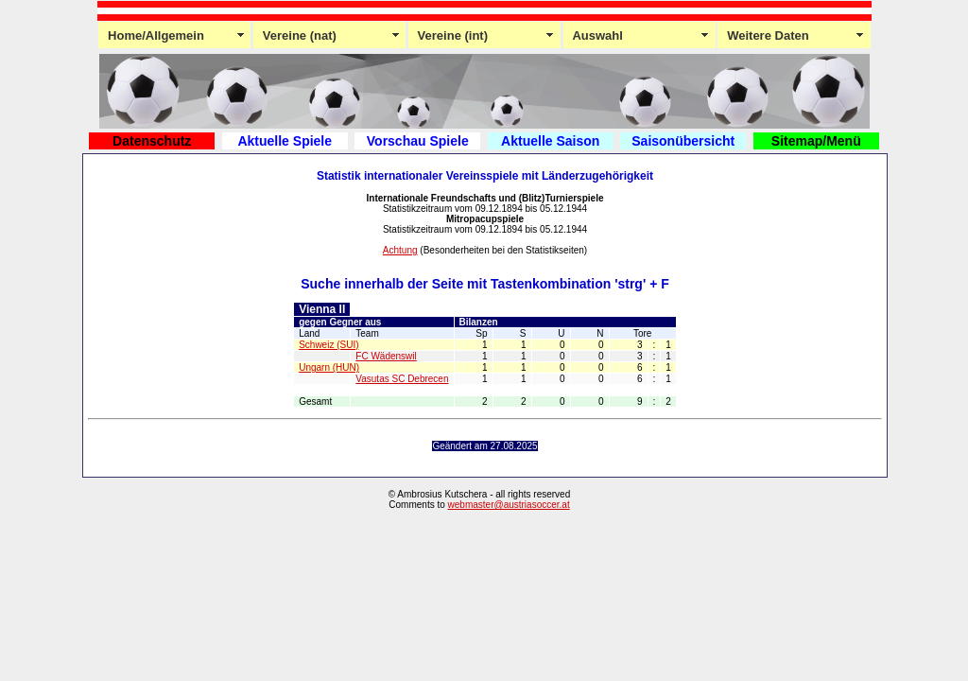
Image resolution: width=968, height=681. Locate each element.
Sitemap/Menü (816, 140)
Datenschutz (151, 140)
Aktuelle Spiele (284, 140)
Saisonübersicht (683, 140)
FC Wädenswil (385, 356)
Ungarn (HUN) (329, 367)
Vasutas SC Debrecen (401, 379)
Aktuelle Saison (550, 140)
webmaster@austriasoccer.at (509, 504)
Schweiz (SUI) (328, 345)
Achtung (400, 250)
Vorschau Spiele (418, 140)
